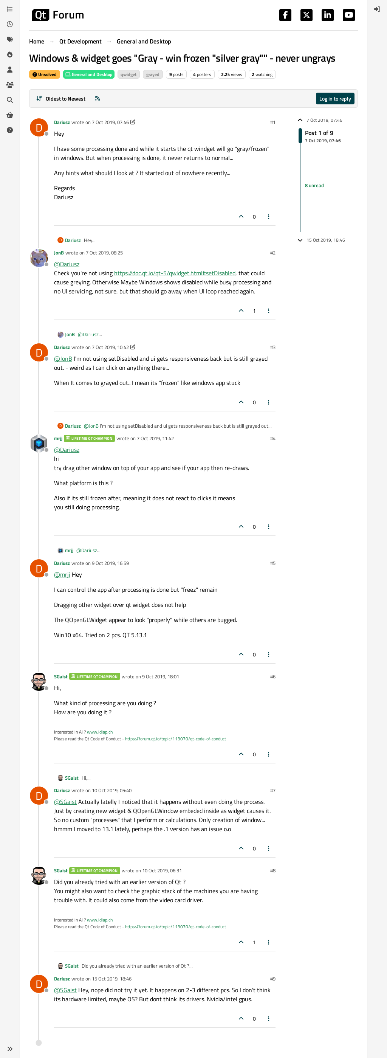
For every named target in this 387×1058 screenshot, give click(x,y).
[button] (10, 1049)
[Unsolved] (10, 130)
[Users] (10, 70)
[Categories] (10, 9)
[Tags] (10, 39)
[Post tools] (269, 216)
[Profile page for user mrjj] (39, 443)
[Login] (377, 9)
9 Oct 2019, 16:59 (110, 563)
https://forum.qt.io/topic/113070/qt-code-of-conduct (175, 738)
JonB (59, 252)
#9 (273, 978)
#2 (273, 252)
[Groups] (10, 85)
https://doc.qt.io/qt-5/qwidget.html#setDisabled (174, 273)
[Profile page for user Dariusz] (39, 127)
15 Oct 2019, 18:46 (112, 978)
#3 (273, 347)
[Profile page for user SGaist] (39, 682)
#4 (273, 438)
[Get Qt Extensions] (10, 115)
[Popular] (10, 54)
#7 (273, 790)
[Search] (10, 100)
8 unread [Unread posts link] (314, 185)
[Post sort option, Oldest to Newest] (61, 98)
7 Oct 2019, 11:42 (155, 438)
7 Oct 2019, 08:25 (104, 252)
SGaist (61, 676)
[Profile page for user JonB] (39, 258)
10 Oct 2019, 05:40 (112, 790)
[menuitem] (377, 9)
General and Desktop (89, 74)
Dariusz (62, 122)
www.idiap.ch (100, 731)
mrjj (58, 438)
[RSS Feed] (97, 98)
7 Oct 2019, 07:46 (110, 122)
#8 (273, 870)
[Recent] (10, 24)
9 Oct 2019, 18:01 (160, 676)
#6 (273, 676)
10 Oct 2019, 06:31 (162, 870)
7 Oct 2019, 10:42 (110, 347)
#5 (273, 563)
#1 (273, 122)
